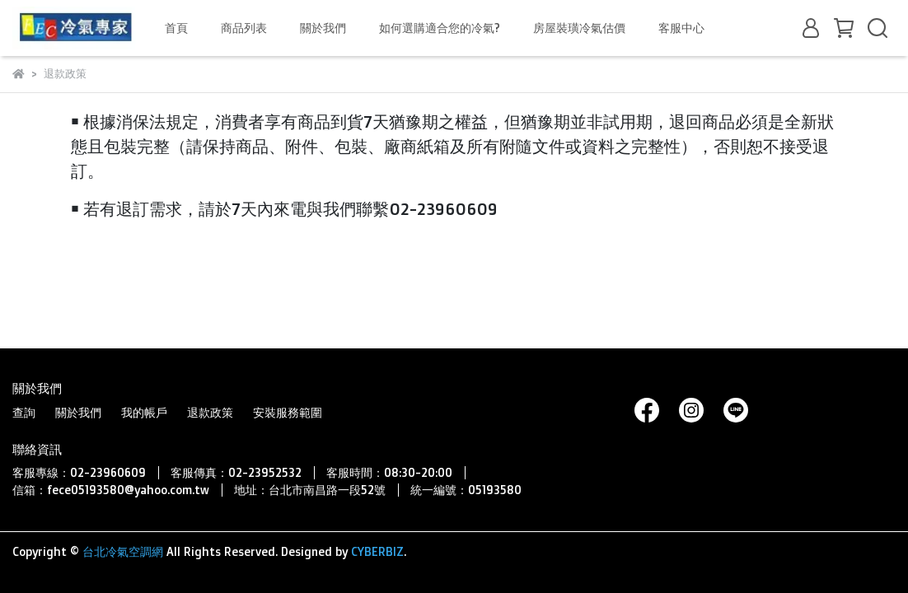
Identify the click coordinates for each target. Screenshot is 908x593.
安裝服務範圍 (287, 412)
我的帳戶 (144, 412)
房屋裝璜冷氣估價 (579, 28)
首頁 (176, 28)
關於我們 (323, 28)
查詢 (23, 412)
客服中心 (681, 28)
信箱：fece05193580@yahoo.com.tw (110, 490)
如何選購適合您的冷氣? (439, 28)
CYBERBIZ (377, 551)
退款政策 (210, 412)
